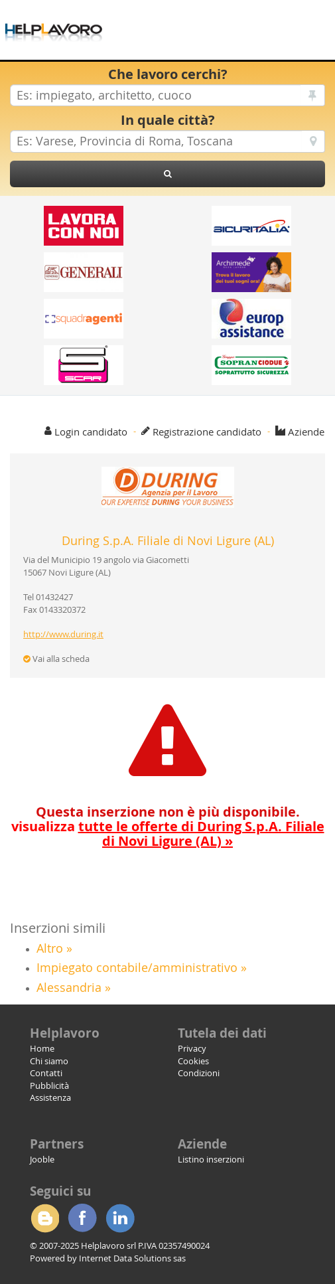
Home (42, 1048)
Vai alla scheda (56, 659)
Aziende (306, 431)
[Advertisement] (229, 20)
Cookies (193, 1061)
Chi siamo (49, 1061)
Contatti (46, 1073)
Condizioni (199, 1073)
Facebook (82, 1218)
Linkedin (120, 1218)
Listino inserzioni (211, 1159)
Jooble (42, 1159)
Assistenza (50, 1097)
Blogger (44, 1218)
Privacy (192, 1048)
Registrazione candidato (207, 431)
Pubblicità (49, 1085)
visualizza (167, 833)
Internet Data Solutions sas (132, 1258)
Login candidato (90, 431)
